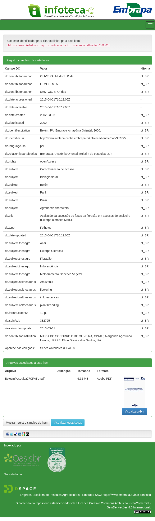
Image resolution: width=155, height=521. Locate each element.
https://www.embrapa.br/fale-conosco (127, 494)
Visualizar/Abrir (134, 411)
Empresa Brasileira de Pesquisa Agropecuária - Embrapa (57, 494)
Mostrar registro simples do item (26, 422)
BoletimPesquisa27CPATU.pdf (25, 378)
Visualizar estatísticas (68, 422)
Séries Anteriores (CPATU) (57, 348)
